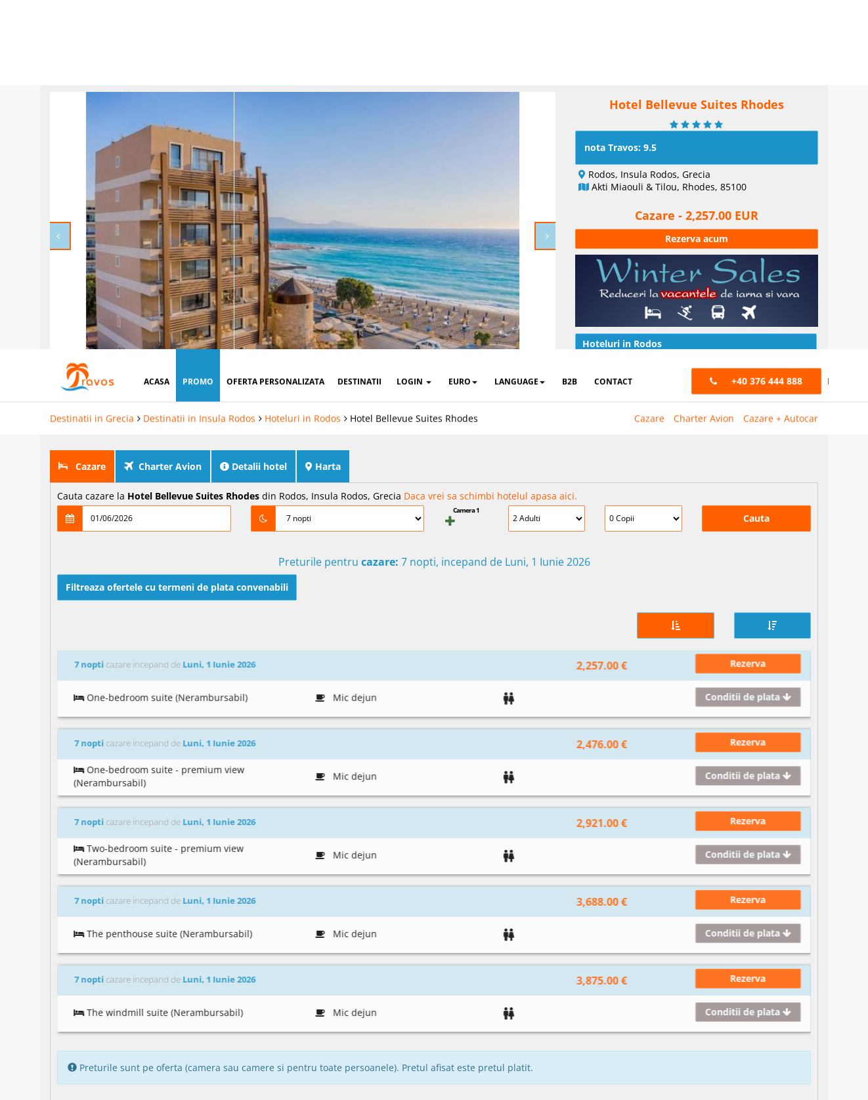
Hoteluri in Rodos (303, 69)
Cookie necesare (424, 1003)
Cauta (756, 485)
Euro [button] (462, 32)
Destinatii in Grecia (92, 69)
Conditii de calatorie (633, 359)
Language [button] (519, 32)
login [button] (414, 32)
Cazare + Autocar (780, 69)
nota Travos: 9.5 (620, 114)
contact (613, 32)
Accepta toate (737, 1044)
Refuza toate (447, 1044)
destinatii (359, 32)
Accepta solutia (592, 1044)
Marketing (610, 1003)
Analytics (525, 1003)
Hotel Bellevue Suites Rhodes (414, 69)
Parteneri (781, 1003)
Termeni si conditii (715, 973)
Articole (606, 335)
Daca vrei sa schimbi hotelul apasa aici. (490, 463)
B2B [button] (569, 32)
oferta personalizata (275, 32)
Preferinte (697, 1003)
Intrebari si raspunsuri (638, 383)
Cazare (649, 69)
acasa (156, 32)
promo (198, 32)
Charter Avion (704, 69)
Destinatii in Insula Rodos (199, 69)
